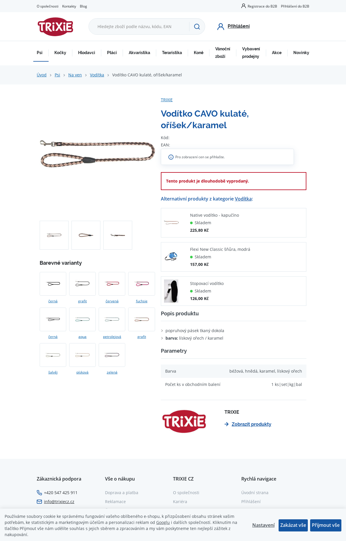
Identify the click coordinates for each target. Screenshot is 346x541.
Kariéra (180, 501)
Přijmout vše (326, 525)
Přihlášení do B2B (295, 6)
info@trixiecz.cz (59, 501)
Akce (276, 52)
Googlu (163, 522)
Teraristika (172, 52)
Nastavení (263, 525)
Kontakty (69, 6)
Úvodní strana (254, 492)
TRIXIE (167, 99)
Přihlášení (251, 501)
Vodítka (97, 75)
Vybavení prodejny (251, 53)
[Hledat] (197, 26)
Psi (40, 52)
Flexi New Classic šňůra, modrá (220, 249)
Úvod (42, 75)
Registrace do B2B (262, 6)
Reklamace (115, 501)
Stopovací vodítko (207, 283)
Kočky (60, 52)
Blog (83, 6)
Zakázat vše (293, 525)
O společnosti (47, 6)
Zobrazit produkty (247, 424)
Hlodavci (86, 52)
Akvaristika (139, 52)
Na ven (75, 75)
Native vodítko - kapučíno (214, 215)
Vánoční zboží (222, 53)
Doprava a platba (121, 492)
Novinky (301, 52)
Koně (198, 52)
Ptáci (112, 52)
